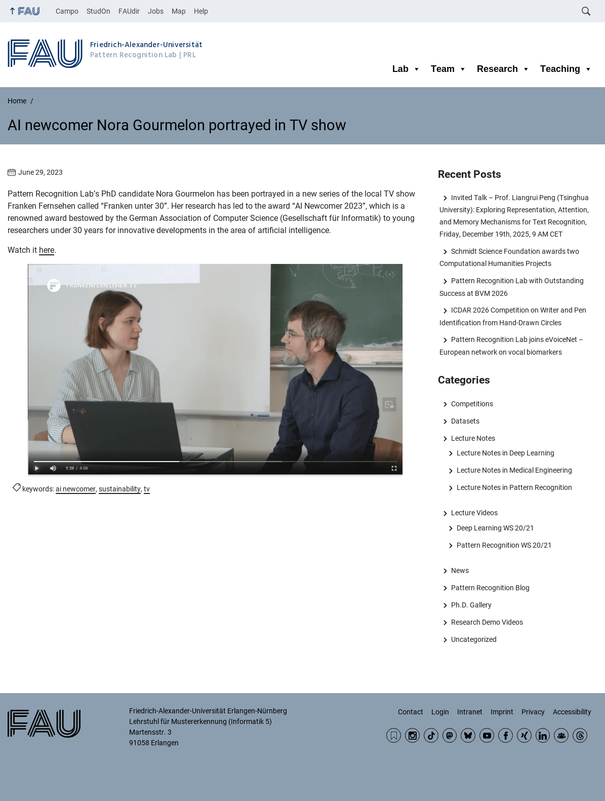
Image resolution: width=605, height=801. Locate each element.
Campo (67, 11)
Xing (524, 735)
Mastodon (449, 735)
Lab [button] (406, 69)
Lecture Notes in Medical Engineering (514, 470)
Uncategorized (474, 639)
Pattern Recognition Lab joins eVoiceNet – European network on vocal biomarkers (511, 345)
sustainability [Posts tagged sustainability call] (120, 489)
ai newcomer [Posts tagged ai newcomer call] (76, 489)
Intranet (469, 712)
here (46, 250)
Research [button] (503, 69)
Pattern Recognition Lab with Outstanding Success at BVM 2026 (511, 287)
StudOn (98, 11)
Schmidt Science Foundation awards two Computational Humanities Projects (509, 257)
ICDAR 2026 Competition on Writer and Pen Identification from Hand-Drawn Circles (512, 316)
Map (179, 11)
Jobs (156, 11)
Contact (410, 712)
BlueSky (468, 735)
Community (561, 735)
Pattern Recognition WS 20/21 (504, 545)
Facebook (505, 735)
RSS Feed (393, 735)
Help (201, 11)
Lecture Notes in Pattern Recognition (514, 487)
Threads (580, 735)
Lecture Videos (474, 513)
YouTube (486, 735)
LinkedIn (543, 735)
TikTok (431, 735)
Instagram (412, 735)
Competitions (472, 404)
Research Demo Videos (487, 622)
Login (440, 712)
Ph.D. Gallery (471, 605)
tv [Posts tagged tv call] (147, 489)
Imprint (502, 712)
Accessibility (572, 712)
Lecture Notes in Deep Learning (505, 453)
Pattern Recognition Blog (490, 588)
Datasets (465, 421)
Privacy (533, 712)
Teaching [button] (566, 69)
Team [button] (449, 69)
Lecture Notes (473, 438)
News (460, 570)
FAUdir (129, 11)
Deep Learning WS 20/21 (495, 528)
